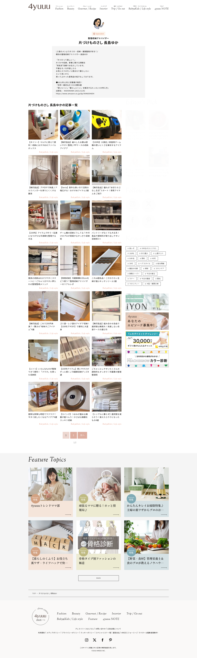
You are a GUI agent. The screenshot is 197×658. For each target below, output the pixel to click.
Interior (116, 614)
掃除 (146, 268)
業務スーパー (134, 273)
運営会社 (116, 632)
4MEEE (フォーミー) (129, 632)
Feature (92, 619)
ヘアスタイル (145, 263)
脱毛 (159, 278)
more (98, 578)
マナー (131, 278)
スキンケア (160, 268)
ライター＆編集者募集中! (148, 632)
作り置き (144, 253)
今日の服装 (146, 278)
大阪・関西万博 (153, 283)
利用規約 (41, 632)
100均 (131, 253)
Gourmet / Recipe (96, 614)
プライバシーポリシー (70, 632)
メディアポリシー (53, 632)
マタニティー (134, 283)
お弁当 (131, 258)
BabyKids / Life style (70, 619)
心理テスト (159, 253)
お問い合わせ (100, 629)
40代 (154, 258)
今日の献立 (151, 273)
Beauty (76, 614)
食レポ (131, 248)
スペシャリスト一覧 (103, 632)
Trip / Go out (134, 614)
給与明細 (160, 263)
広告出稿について (114, 629)
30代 (131, 263)
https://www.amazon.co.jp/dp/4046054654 (75, 93)
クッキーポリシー (87, 632)
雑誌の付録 (133, 268)
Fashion (62, 614)
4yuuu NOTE (111, 619)
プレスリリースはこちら (84, 629)
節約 (143, 258)
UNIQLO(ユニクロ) (149, 248)
